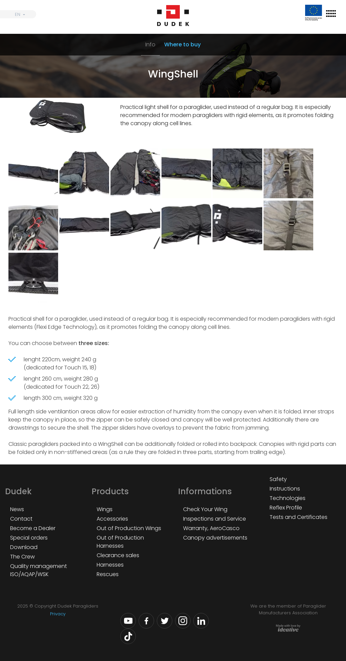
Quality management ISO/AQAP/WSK (38, 570)
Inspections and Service (214, 519)
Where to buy (182, 44)
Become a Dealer (32, 528)
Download (24, 547)
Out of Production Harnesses (120, 542)
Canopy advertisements (215, 538)
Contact (21, 519)
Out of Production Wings (129, 528)
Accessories (112, 519)
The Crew (22, 557)
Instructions (285, 489)
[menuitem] (18, 14)
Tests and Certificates (298, 517)
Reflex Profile (286, 507)
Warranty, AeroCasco (211, 528)
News (17, 509)
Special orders (29, 538)
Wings (105, 509)
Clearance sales (118, 555)
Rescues (108, 574)
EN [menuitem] (17, 14)
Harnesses (110, 565)
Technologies (287, 498)
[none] (18, 14)
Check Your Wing (205, 509)
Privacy (58, 614)
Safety (278, 479)
